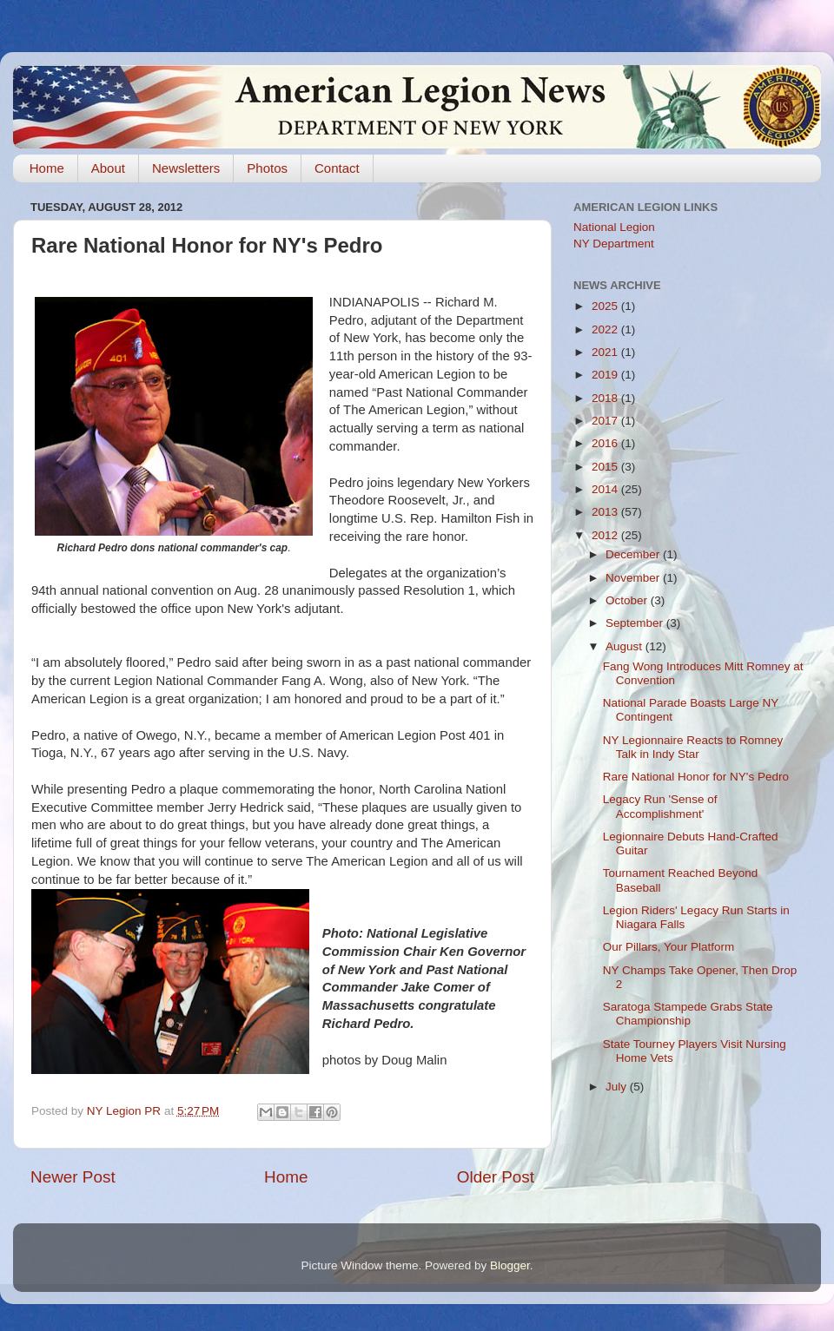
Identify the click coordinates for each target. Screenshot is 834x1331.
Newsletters (186, 168)
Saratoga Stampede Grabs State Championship (688, 1013)
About (108, 168)
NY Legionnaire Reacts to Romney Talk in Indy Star (693, 747)
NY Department (613, 243)
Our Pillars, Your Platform (669, 946)
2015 (606, 466)
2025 (606, 306)
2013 (606, 511)
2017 (606, 420)
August (625, 646)
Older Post (495, 1177)
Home (47, 168)
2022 (606, 329)
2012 (606, 535)
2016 (606, 443)
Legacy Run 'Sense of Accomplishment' (660, 806)
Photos (267, 168)
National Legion (614, 227)
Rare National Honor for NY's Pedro (696, 776)
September (636, 622)
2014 (606, 489)
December (634, 554)
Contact (337, 168)
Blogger (510, 1265)
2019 (606, 374)
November (634, 577)
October (628, 600)
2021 (606, 352)
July (618, 1086)
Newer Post (73, 1177)
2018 (606, 398)
